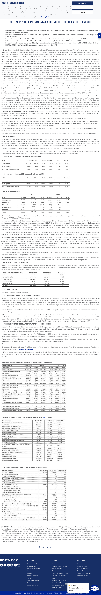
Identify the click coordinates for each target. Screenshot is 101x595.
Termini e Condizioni (69, 593)
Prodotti (56, 560)
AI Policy (85, 593)
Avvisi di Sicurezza (82, 568)
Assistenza (80, 564)
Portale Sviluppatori (83, 571)
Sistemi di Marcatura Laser (60, 573)
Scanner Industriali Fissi (59, 580)
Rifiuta (82, 12)
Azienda (30, 560)
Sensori (54, 571)
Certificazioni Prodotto (84, 573)
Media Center (31, 583)
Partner (29, 578)
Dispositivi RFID (56, 583)
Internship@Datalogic (33, 568)
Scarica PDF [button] (45, 547)
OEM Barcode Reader (58, 585)
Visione (54, 578)
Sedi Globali (30, 571)
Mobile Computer (57, 568)
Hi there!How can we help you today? (76, 587)
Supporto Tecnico (82, 566)
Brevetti (79, 593)
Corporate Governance (33, 580)
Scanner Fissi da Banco (59, 564)
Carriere (29, 573)
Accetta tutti (82, 3)
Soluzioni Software (57, 587)
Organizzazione (31, 566)
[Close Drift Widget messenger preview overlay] (66, 584)
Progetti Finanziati (32, 575)
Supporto (81, 560)
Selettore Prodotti (82, 575)
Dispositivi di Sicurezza (59, 575)
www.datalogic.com (26, 349)
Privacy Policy (45, 17)
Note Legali (49, 593)
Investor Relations (32, 585)
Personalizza (83, 8)
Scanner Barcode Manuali (59, 566)
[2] (44, 417)
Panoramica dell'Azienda (34, 564)
